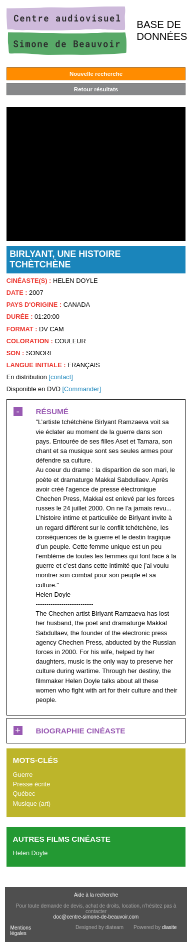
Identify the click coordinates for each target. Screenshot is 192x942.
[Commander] (81, 389)
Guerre (23, 774)
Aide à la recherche (96, 895)
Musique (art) (31, 803)
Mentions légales (20, 930)
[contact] (60, 377)
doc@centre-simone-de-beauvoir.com (96, 917)
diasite (169, 927)
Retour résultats (96, 89)
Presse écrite (31, 784)
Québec (24, 793)
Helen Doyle (30, 853)
